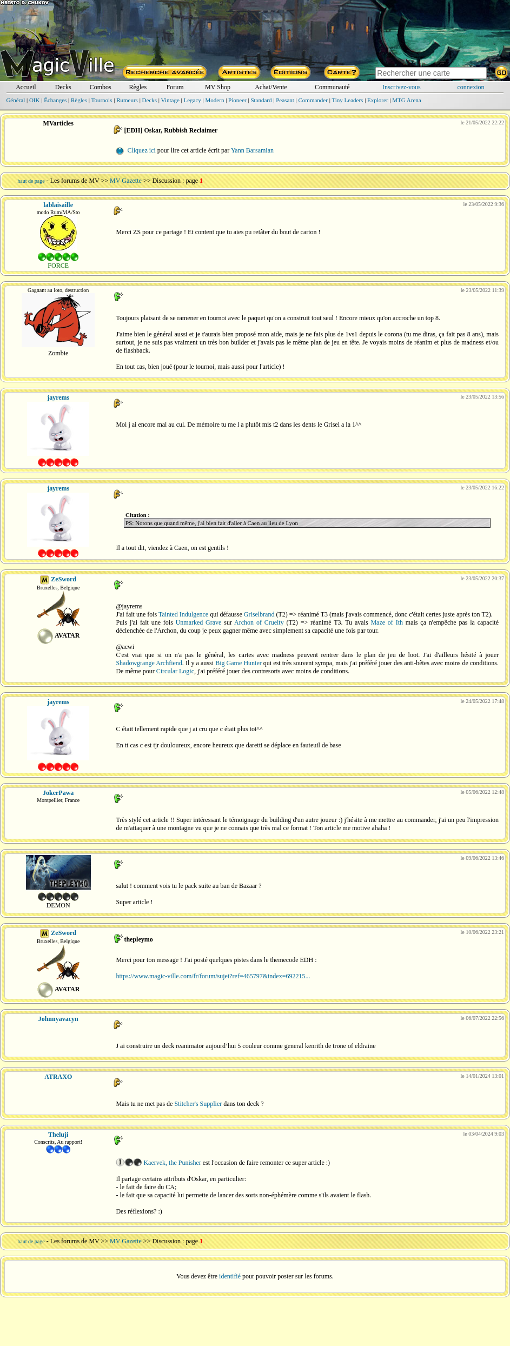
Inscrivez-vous (401, 87)
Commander (313, 100)
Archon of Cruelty (259, 622)
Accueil (26, 87)
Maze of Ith (386, 622)
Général (15, 100)
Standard (260, 100)
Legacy (192, 100)
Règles (138, 87)
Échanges (55, 100)
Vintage (170, 100)
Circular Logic (175, 671)
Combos (100, 87)
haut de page (31, 181)
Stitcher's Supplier (198, 1104)
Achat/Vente (271, 87)
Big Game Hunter (238, 663)
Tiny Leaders (347, 100)
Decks (63, 87)
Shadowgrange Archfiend (149, 663)
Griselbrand (259, 614)
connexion (471, 87)
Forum (175, 87)
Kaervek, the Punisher (172, 1162)
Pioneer (237, 100)
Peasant (285, 100)
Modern (215, 100)
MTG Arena (406, 100)
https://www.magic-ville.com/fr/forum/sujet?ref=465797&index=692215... (213, 976)
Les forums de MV (75, 180)
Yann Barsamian (252, 150)
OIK (34, 100)
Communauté (332, 87)
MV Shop (217, 87)
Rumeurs (127, 100)
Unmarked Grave (199, 622)
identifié (230, 1276)
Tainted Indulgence (183, 614)
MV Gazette (126, 180)
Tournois (101, 100)
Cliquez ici (141, 150)
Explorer (377, 100)
